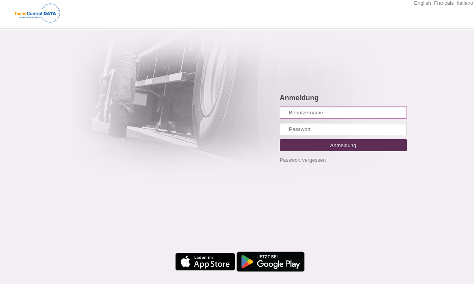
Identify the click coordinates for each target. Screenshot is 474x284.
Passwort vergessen (303, 160)
